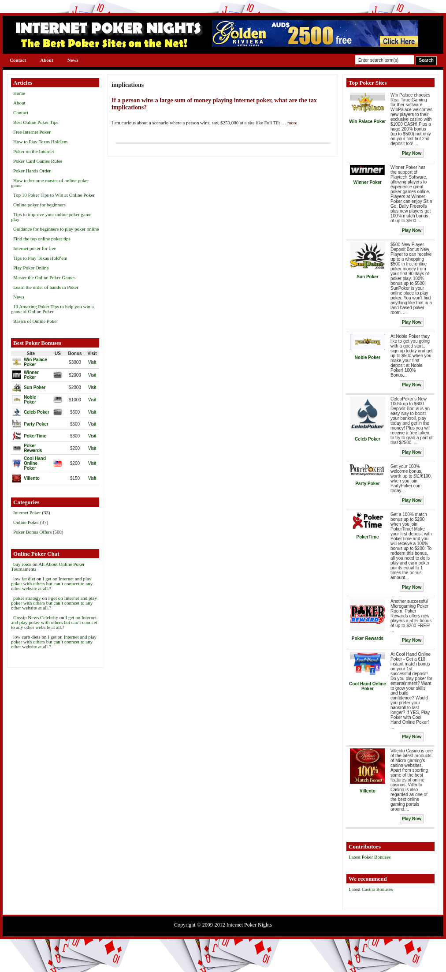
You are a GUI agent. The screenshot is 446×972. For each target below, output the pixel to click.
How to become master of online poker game (50, 183)
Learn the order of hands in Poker (45, 287)
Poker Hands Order (32, 170)
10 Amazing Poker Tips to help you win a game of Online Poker (52, 309)
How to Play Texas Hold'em (40, 141)
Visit (92, 362)
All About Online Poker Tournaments (48, 566)
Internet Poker (27, 512)
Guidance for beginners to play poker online (56, 229)
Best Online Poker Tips (35, 122)
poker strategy (27, 598)
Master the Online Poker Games (44, 277)
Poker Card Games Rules (37, 161)
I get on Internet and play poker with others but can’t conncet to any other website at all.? (52, 583)
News (72, 60)
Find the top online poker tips (42, 238)
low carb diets (27, 636)
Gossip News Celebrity (35, 617)
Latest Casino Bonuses (371, 889)
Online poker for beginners (39, 204)
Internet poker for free (34, 248)
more (292, 122)
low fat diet (24, 578)
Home (19, 93)
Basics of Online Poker (35, 321)
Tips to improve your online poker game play (51, 217)
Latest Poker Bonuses (369, 857)
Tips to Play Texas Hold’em (40, 258)
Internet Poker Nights (249, 925)
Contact (18, 60)
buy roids (22, 564)
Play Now (411, 153)
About (46, 60)
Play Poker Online (31, 267)
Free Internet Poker (32, 132)
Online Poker (26, 522)
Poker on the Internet (33, 151)
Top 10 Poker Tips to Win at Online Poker (54, 195)
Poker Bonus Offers (32, 532)
